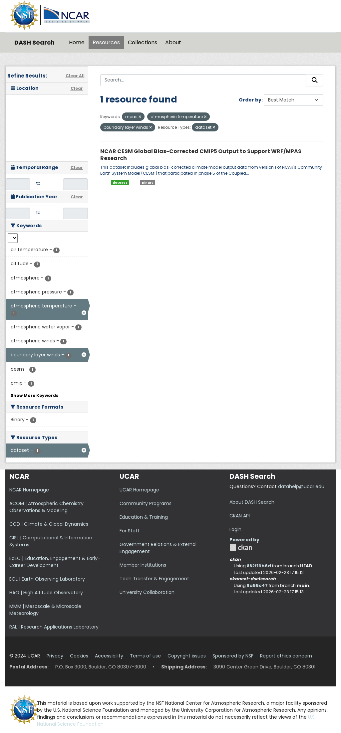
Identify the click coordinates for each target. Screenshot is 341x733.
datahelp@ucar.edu (301, 486)
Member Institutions (143, 565)
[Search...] (203, 80)
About (173, 42)
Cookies (79, 655)
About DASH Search (251, 502)
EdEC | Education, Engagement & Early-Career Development (54, 562)
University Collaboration (147, 592)
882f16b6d (259, 566)
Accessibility (109, 655)
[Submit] (314, 80)
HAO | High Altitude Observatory (46, 592)
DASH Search (34, 42)
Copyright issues (187, 655)
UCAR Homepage (139, 489)
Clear (77, 88)
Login (235, 529)
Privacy (55, 655)
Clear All (75, 76)
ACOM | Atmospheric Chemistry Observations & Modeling (46, 507)
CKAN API (239, 515)
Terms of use (145, 655)
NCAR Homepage (29, 489)
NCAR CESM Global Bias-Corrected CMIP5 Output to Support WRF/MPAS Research (200, 154)
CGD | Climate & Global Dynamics (48, 524)
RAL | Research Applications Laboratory (54, 627)
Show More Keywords (34, 395)
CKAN (240, 547)
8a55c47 (257, 585)
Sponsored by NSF (232, 655)
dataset (120, 182)
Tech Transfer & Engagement (154, 578)
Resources (106, 42)
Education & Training (144, 517)
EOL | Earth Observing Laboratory (47, 579)
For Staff (130, 530)
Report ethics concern (286, 655)
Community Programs (145, 503)
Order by (250, 99)
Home (77, 42)
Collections (142, 42)
